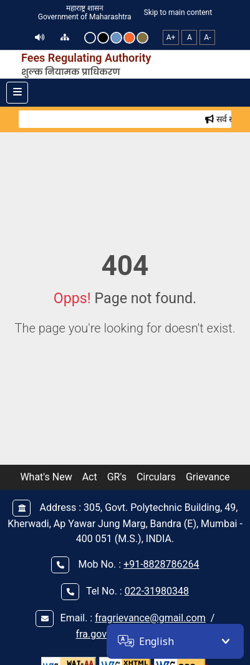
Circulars (156, 477)
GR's (117, 477)
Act (89, 477)
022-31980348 (157, 591)
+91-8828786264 (161, 564)
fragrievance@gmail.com (150, 618)
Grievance (208, 477)
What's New (46, 477)
